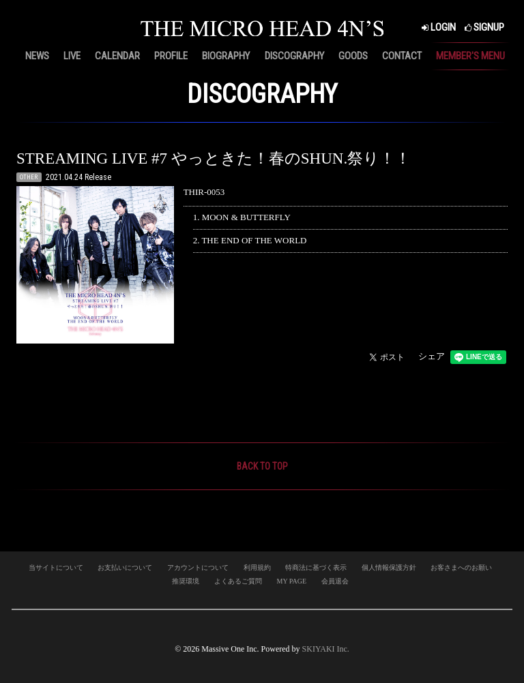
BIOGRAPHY (226, 56)
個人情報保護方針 (389, 567)
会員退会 (335, 581)
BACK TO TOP (262, 466)
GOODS (353, 56)
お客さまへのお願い (461, 567)
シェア (431, 356)
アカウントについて (198, 567)
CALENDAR (117, 56)
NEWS (37, 56)
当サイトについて (56, 567)
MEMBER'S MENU (470, 56)
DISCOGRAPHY (294, 56)
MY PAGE (291, 581)
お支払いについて (125, 567)
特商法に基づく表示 (316, 567)
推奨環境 (185, 581)
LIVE (72, 56)
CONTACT (402, 56)
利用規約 (257, 567)
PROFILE (171, 56)
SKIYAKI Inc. (325, 649)
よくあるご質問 (238, 581)
